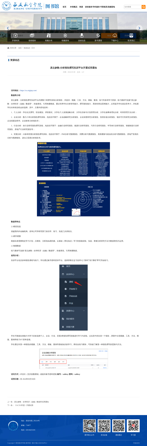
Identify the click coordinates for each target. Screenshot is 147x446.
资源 (81, 7)
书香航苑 (103, 7)
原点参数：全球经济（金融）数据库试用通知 (31, 402)
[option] (73, 28)
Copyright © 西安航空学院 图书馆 (19, 443)
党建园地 (111, 7)
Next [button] (139, 28)
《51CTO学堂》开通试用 (23, 405)
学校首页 (136, 443)
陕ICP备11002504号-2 (39, 443)
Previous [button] (7, 28)
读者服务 (88, 7)
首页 (64, 7)
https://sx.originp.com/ (28, 90)
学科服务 (96, 7)
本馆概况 (73, 7)
